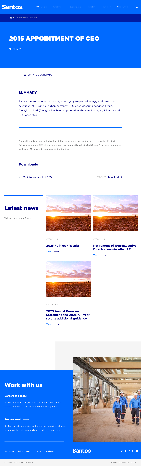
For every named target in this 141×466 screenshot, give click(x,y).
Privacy (38, 451)
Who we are (42, 7)
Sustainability (76, 7)
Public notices (24, 451)
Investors (92, 7)
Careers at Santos (16, 395)
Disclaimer (50, 451)
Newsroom (107, 7)
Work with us (123, 7)
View (48, 251)
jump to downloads (38, 74)
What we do (59, 7)
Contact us (9, 451)
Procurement (13, 419)
